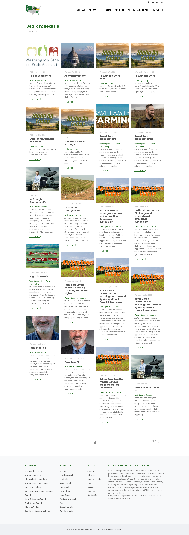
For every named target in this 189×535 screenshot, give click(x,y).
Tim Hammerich (67, 511)
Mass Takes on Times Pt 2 (146, 389)
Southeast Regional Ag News (37, 511)
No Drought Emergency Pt (37, 201)
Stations (91, 471)
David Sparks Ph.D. (67, 475)
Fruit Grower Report (33, 503)
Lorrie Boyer (65, 495)
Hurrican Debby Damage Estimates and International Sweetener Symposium (110, 216)
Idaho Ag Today (32, 507)
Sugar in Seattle (38, 276)
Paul (61, 503)
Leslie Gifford (65, 491)
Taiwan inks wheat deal (110, 77)
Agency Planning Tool (138, 10)
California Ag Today (33, 475)
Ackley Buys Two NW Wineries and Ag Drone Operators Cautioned (111, 383)
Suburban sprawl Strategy (74, 143)
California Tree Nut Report (36, 483)
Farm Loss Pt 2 (37, 347)
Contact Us (92, 495)
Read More (35, 99)
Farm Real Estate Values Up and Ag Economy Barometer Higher (76, 289)
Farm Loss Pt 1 (72, 362)
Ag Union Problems (75, 75)
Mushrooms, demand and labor (41, 140)
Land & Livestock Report (35, 499)
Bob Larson (64, 471)
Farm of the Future (33, 471)
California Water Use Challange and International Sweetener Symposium (146, 216)
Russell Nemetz (66, 507)
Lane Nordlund (66, 487)
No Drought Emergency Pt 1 (73, 209)
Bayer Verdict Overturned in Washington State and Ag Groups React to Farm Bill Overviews (112, 296)
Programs (80, 10)
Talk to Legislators (40, 75)
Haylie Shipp (65, 479)
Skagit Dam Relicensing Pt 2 (143, 137)
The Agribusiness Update (36, 479)
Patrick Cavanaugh (68, 499)
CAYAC (156, 10)
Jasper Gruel (65, 483)
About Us (93, 10)
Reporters (106, 10)
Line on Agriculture (33, 487)
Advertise (119, 10)
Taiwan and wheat (145, 75)
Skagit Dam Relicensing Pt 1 (108, 137)
